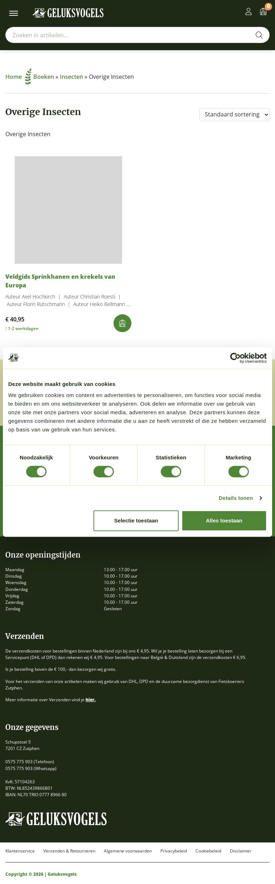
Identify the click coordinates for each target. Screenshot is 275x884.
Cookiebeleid (208, 851)
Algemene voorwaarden (128, 851)
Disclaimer (240, 851)
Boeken (43, 77)
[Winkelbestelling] (234, 114)
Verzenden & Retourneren (69, 851)
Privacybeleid (173, 851)
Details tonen (236, 498)
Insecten (71, 77)
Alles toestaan (224, 520)
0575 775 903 (19, 762)
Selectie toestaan (136, 520)
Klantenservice (20, 851)
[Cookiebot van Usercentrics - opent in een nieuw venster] (235, 358)
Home (18, 77)
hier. (91, 700)
